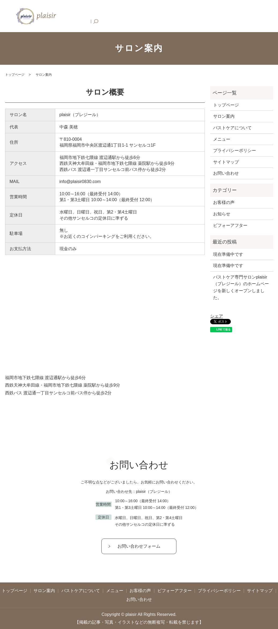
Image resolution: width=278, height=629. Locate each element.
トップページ (80, 16)
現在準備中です (228, 254)
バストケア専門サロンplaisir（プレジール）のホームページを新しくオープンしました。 (241, 287)
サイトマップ (226, 162)
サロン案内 (105, 16)
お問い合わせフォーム (138, 546)
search (263, 16)
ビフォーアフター (214, 16)
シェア (216, 316)
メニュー (164, 16)
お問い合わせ (244, 16)
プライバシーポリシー (234, 150)
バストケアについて (136, 16)
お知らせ (221, 214)
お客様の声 (185, 16)
